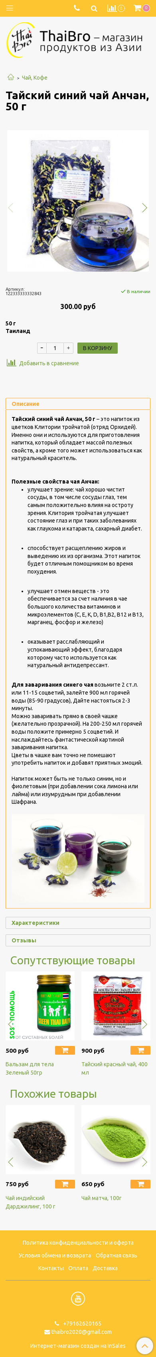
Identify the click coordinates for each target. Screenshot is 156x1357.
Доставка (105, 1268)
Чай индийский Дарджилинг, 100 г (30, 1202)
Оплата (78, 1268)
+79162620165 (81, 1323)
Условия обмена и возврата (55, 1255)
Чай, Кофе (34, 77)
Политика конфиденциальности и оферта (78, 1243)
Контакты (51, 1268)
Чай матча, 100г (101, 1198)
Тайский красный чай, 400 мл (114, 1068)
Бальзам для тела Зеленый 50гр (30, 1068)
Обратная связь (116, 1255)
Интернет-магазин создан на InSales (78, 1346)
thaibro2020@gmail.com (81, 1332)
